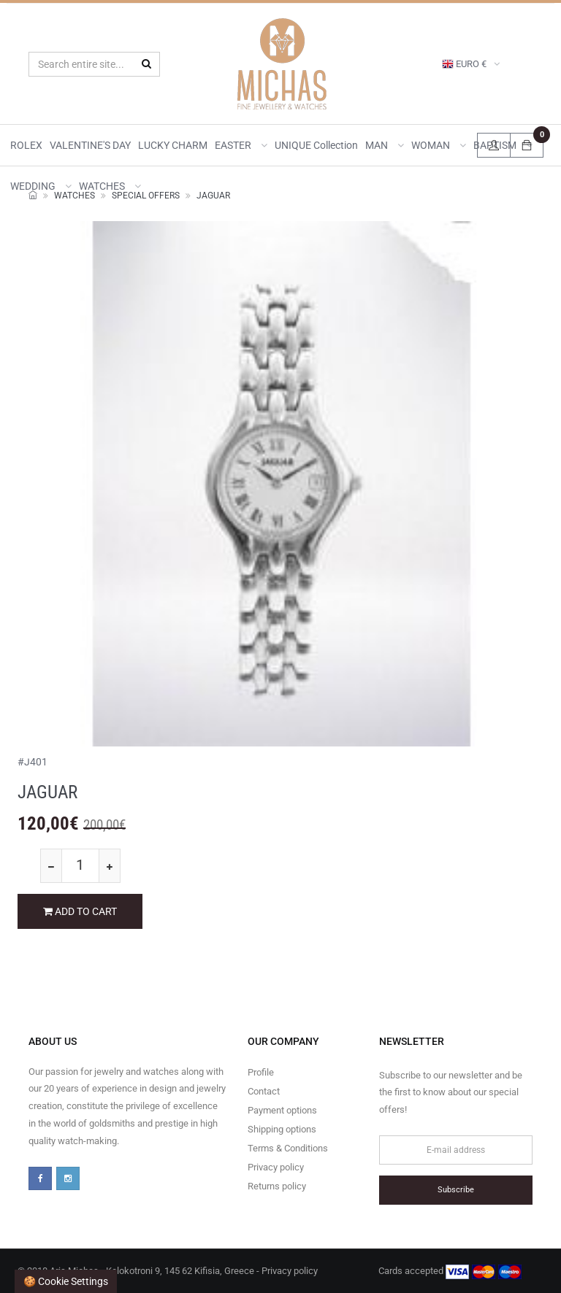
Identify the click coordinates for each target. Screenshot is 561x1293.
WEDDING (41, 186)
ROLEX (26, 145)
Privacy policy (276, 1167)
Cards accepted (450, 1272)
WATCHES (110, 186)
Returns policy (277, 1186)
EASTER (241, 145)
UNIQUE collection (316, 145)
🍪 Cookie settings (65, 1281)
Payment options (282, 1110)
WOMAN (438, 145)
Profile (261, 1072)
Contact (264, 1091)
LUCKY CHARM (172, 145)
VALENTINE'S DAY (90, 145)
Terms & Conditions (288, 1148)
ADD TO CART (80, 911)
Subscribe (456, 1189)
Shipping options (282, 1129)
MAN (384, 145)
